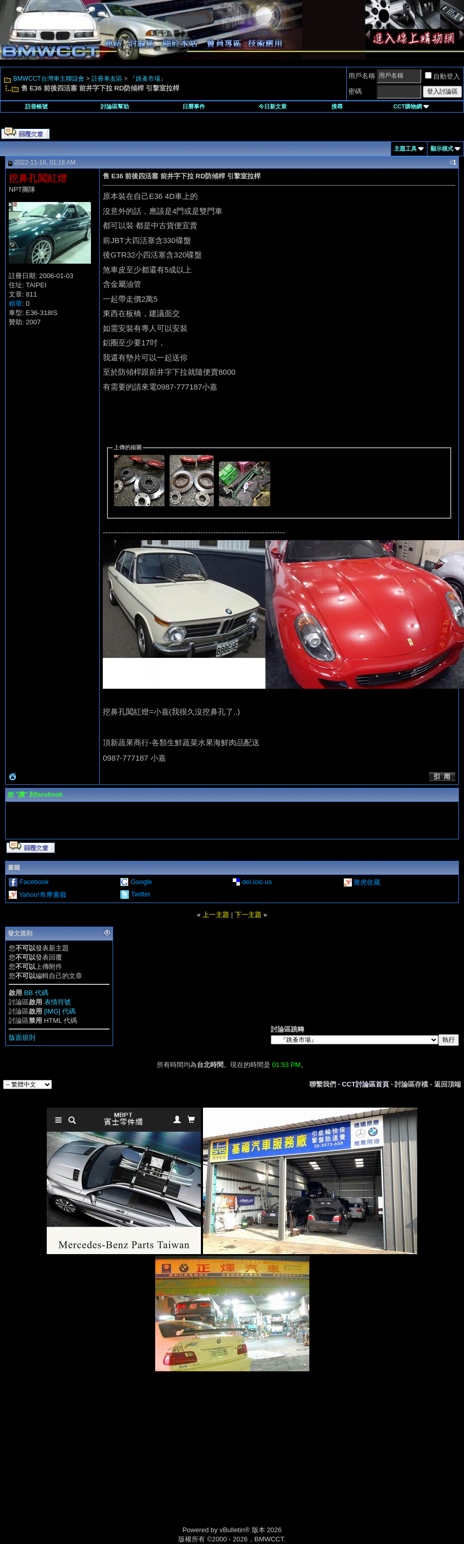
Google (141, 882)
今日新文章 (272, 106)
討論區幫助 (115, 106)
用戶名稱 (361, 76)
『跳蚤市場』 (147, 78)
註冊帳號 (36, 106)
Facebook (34, 882)
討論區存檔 (411, 1084)
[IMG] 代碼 (60, 1011)
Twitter (141, 894)
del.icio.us (257, 882)
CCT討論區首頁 (365, 1084)
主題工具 (405, 148)
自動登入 (442, 76)
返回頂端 (447, 1084)
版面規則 (22, 1037)
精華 (15, 303)
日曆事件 (193, 106)
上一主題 (215, 914)
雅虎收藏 (367, 882)
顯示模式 (442, 148)
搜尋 (337, 106)
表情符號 (57, 1002)
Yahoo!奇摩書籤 (42, 894)
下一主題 (248, 914)
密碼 (355, 91)
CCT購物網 (411, 106)
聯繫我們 (322, 1084)
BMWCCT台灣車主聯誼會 (48, 78)
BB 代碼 (36, 993)
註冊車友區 (106, 78)
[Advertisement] (145, 1459)
